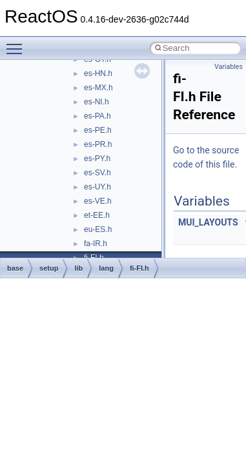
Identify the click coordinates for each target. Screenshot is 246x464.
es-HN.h (98, 73)
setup (48, 268)
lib (78, 268)
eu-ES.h (98, 229)
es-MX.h (98, 87)
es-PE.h (98, 130)
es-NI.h (96, 101)
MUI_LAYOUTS (208, 222)
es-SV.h (97, 172)
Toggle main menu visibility (17, 43)
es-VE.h (98, 201)
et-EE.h (97, 215)
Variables (228, 67)
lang (106, 268)
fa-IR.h (95, 243)
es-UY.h (97, 186)
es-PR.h (98, 144)
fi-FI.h (139, 268)
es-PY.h (97, 158)
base (15, 268)
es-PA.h (97, 116)
